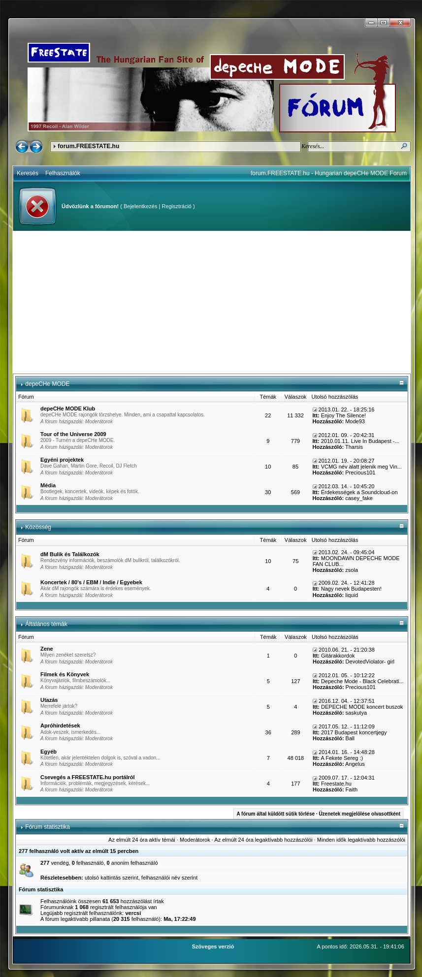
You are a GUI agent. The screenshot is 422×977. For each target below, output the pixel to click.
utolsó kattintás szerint (111, 878)
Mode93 (355, 421)
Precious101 (360, 472)
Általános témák (46, 624)
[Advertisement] (212, 302)
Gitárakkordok (338, 656)
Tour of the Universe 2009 (73, 434)
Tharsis (354, 447)
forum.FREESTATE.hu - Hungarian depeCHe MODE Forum (329, 173)
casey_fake (359, 498)
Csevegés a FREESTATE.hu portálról (87, 777)
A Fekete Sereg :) (342, 758)
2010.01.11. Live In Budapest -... (360, 441)
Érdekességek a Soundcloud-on (359, 492)
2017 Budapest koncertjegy (354, 732)
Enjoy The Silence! (343, 415)
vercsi (133, 913)
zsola (351, 570)
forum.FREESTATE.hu (88, 146)
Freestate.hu (336, 784)
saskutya (356, 713)
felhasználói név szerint (169, 878)
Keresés (27, 173)
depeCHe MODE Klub (67, 408)
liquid (351, 595)
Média (48, 485)
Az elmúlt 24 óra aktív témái (141, 840)
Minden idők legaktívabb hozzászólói (361, 840)
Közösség (38, 527)
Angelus (355, 764)
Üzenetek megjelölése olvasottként (359, 814)
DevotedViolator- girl (370, 661)
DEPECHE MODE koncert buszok (362, 707)
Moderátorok (99, 421)
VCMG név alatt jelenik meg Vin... (361, 467)
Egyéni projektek (62, 460)
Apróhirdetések (60, 725)
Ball (350, 738)
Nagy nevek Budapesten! (351, 589)
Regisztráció (177, 206)
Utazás (49, 700)
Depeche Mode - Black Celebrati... (362, 681)
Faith (351, 789)
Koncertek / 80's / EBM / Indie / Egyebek (91, 582)
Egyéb (48, 752)
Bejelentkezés (141, 206)
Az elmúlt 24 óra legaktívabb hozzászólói (263, 840)
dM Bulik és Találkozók (69, 554)
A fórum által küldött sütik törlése (275, 814)
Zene (46, 649)
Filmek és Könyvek (64, 674)
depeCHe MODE (47, 383)
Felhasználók (62, 173)
